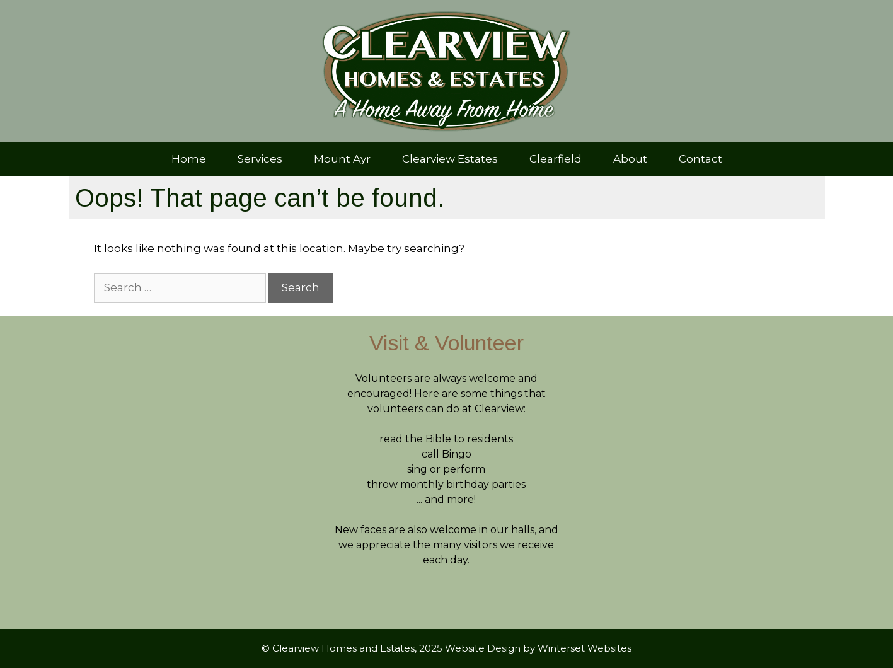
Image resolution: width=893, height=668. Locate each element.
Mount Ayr (342, 159)
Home (188, 159)
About (630, 159)
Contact (700, 159)
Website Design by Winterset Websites (538, 648)
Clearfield (555, 159)
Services (260, 159)
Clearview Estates (450, 159)
